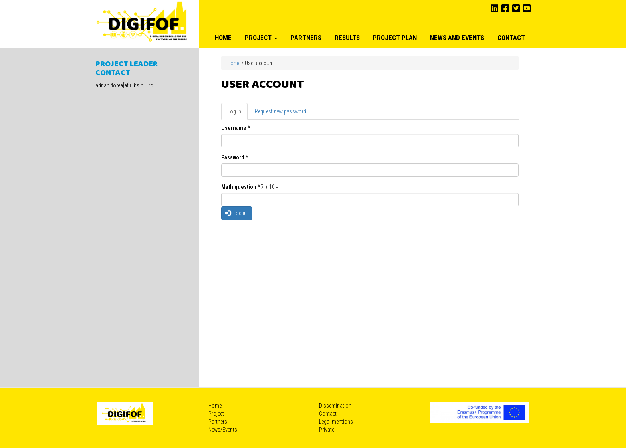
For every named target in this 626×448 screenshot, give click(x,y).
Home (223, 38)
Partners (306, 38)
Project (261, 38)
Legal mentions (336, 421)
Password (234, 157)
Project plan (395, 38)
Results (347, 38)
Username (235, 128)
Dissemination (335, 405)
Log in (238, 113)
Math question (240, 187)
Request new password (280, 111)
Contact (511, 38)
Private (326, 429)
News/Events (222, 429)
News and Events (457, 38)
